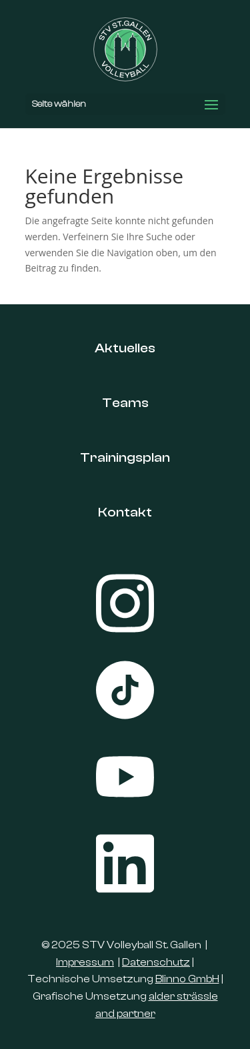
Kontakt (125, 512)
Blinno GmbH (187, 979)
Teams (125, 402)
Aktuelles (125, 348)
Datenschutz (156, 962)
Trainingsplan (125, 457)
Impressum (85, 962)
